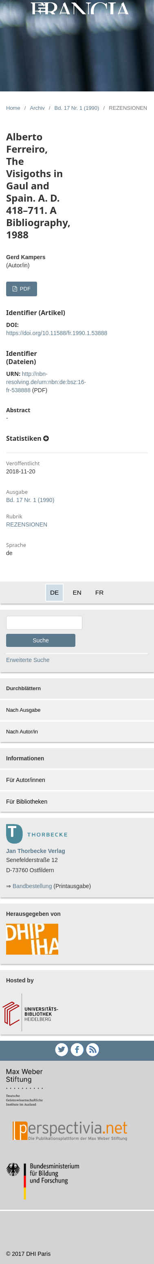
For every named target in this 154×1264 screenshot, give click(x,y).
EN (77, 592)
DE (54, 592)
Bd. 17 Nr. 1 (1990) (77, 108)
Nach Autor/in (22, 732)
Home (13, 108)
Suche (41, 640)
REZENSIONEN (26, 524)
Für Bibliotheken (26, 801)
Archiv (37, 108)
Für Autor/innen (25, 780)
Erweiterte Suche (28, 660)
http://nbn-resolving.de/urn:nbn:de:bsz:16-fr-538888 (46, 382)
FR (99, 592)
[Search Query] (44, 623)
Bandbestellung (32, 886)
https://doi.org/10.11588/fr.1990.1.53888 (56, 333)
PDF (24, 289)
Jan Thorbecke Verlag (35, 851)
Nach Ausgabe (23, 710)
